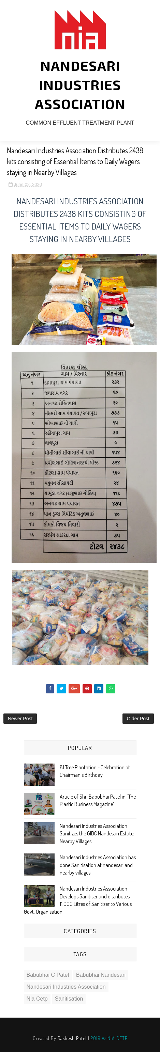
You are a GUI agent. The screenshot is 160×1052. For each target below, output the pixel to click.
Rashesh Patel (72, 1038)
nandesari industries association (66, 987)
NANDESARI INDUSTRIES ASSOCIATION (80, 84)
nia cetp (37, 999)
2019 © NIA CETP (109, 1038)
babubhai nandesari (101, 975)
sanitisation (69, 999)
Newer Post (20, 718)
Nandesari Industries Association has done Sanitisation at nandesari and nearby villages (98, 865)
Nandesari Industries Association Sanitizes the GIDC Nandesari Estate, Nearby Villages (97, 833)
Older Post (138, 718)
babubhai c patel (48, 975)
